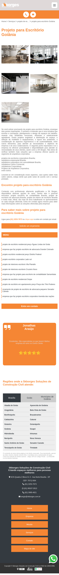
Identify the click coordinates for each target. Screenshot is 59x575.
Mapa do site (29, 549)
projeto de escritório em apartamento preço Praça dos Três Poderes (28, 284)
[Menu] (54, 5)
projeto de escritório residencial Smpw (17, 279)
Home (29, 508)
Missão (29, 524)
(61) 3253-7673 (16, 219)
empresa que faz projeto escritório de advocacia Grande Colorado (28, 249)
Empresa (29, 516)
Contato (29, 540)
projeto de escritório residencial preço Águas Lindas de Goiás (26, 244)
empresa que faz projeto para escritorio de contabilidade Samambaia (29, 274)
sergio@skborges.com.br (29, 497)
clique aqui (29, 219)
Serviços (29, 532)
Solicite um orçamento (29, 226)
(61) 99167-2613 (29, 488)
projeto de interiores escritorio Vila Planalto (19, 264)
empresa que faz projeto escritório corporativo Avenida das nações (28, 296)
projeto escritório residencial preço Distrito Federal (21, 254)
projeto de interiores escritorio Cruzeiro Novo (19, 269)
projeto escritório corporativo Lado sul (17, 259)
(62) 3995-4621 (29, 492)
